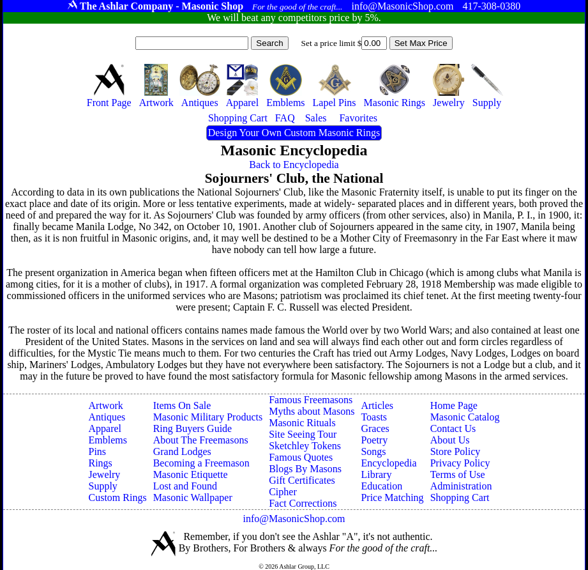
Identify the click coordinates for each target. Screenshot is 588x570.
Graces (375, 428)
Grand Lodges (182, 451)
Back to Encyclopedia (293, 164)
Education (381, 486)
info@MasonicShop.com (294, 518)
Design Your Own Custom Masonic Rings (294, 132)
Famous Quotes (301, 457)
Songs (373, 451)
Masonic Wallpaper (192, 497)
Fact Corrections (302, 503)
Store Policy (455, 451)
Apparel (105, 428)
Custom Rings (118, 497)
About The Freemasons (200, 440)
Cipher (283, 491)
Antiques (107, 417)
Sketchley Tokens (305, 445)
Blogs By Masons (305, 468)
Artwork (106, 405)
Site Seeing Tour (302, 434)
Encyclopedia (388, 463)
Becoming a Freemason (201, 463)
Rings (100, 463)
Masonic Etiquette (190, 474)
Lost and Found (185, 486)
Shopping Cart (460, 497)
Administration (461, 486)
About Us (450, 440)
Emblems (108, 440)
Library (376, 474)
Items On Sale (182, 405)
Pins (98, 451)
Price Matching (392, 497)
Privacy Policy (460, 463)
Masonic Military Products (208, 417)
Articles (377, 405)
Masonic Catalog (465, 417)
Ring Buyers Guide (192, 428)
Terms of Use (457, 474)
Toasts (374, 417)
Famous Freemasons (310, 399)
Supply (103, 486)
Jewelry (105, 474)
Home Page (454, 405)
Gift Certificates (302, 480)
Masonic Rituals (302, 422)
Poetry (374, 440)
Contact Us (453, 428)
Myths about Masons (311, 411)
